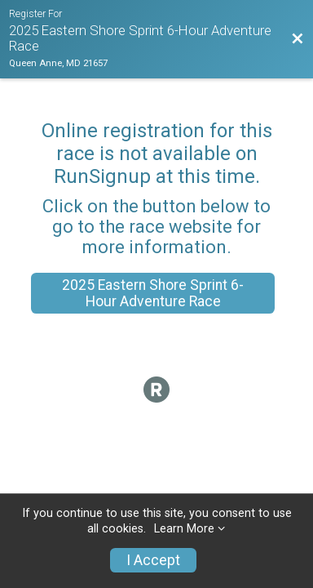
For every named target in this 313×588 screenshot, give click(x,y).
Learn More (184, 529)
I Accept (153, 560)
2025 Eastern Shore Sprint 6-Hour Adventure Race (153, 293)
